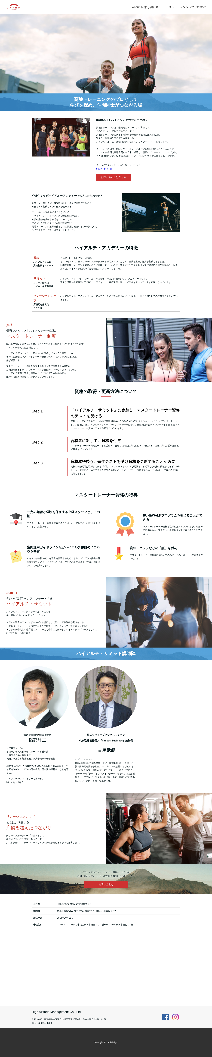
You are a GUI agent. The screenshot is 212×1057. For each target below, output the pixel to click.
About (135, 7)
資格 (151, 7)
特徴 (144, 7)
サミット (161, 7)
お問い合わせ (106, 884)
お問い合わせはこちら (113, 177)
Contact (201, 7)
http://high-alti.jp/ (104, 168)
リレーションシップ (181, 7)
